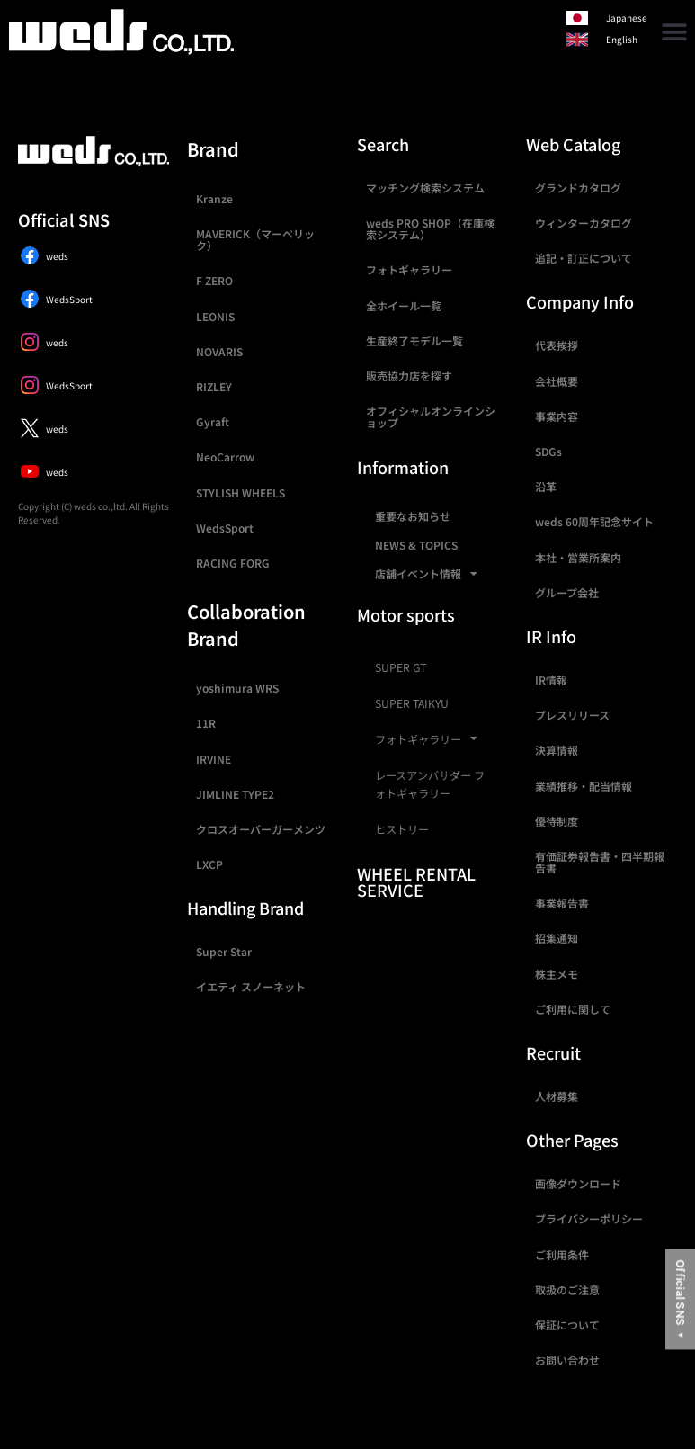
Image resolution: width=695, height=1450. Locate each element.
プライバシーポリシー (589, 1218)
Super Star (224, 951)
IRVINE (213, 758)
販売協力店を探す (409, 375)
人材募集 (556, 1096)
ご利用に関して (572, 1008)
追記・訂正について (583, 257)
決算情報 (556, 749)
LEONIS (215, 316)
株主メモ (556, 973)
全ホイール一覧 (403, 305)
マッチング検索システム (425, 187)
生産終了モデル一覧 (414, 340)
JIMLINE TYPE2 (235, 793)
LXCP (209, 864)
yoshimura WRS (237, 687)
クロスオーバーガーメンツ (260, 829)
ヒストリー (402, 829)
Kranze (214, 198)
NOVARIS (219, 351)
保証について (567, 1324)
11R (206, 722)
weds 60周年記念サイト (594, 521)
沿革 (546, 486)
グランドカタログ (578, 187)
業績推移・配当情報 (583, 785)
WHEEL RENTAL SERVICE (416, 881)
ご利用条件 (562, 1254)
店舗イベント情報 (426, 573)
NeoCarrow (225, 456)
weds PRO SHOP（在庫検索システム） (430, 228)
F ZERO (214, 280)
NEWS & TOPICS (416, 544)
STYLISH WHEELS (240, 492)
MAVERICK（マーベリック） (255, 239)
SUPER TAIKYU (412, 703)
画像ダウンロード (578, 1183)
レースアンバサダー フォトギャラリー (430, 784)
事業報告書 (562, 902)
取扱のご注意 (567, 1289)
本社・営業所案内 (578, 557)
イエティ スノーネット (251, 986)
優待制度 (556, 820)
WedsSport (225, 527)
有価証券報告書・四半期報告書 (599, 861)
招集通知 (556, 937)
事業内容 (556, 416)
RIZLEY (214, 386)
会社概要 (556, 381)
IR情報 (551, 679)
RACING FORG (233, 562)
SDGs (548, 451)
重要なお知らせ (412, 516)
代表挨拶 (556, 345)
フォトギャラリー (409, 269)
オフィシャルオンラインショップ (430, 416)
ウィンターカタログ (583, 222)
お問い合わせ (567, 1359)
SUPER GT (400, 667)
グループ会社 (567, 592)
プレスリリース (572, 714)
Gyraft (212, 421)
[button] (675, 32)
